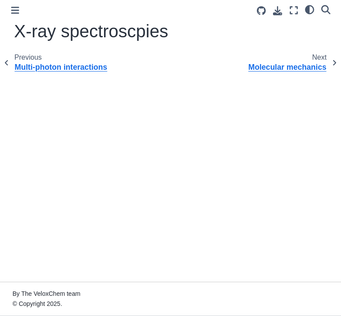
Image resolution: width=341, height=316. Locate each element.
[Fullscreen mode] (294, 10)
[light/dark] (310, 9)
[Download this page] (277, 11)
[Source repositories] (261, 11)
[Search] (326, 9)
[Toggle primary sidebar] (15, 10)
